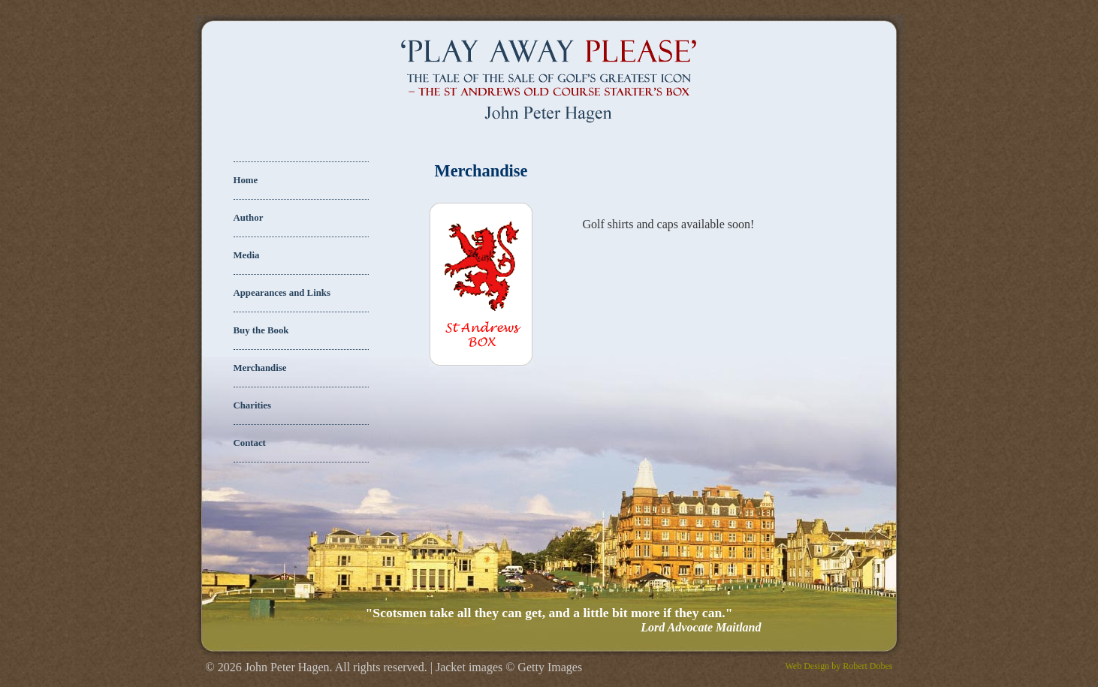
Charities (252, 405)
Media (247, 255)
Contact (250, 443)
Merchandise (260, 368)
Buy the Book (261, 330)
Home (246, 180)
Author (249, 217)
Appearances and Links (282, 293)
